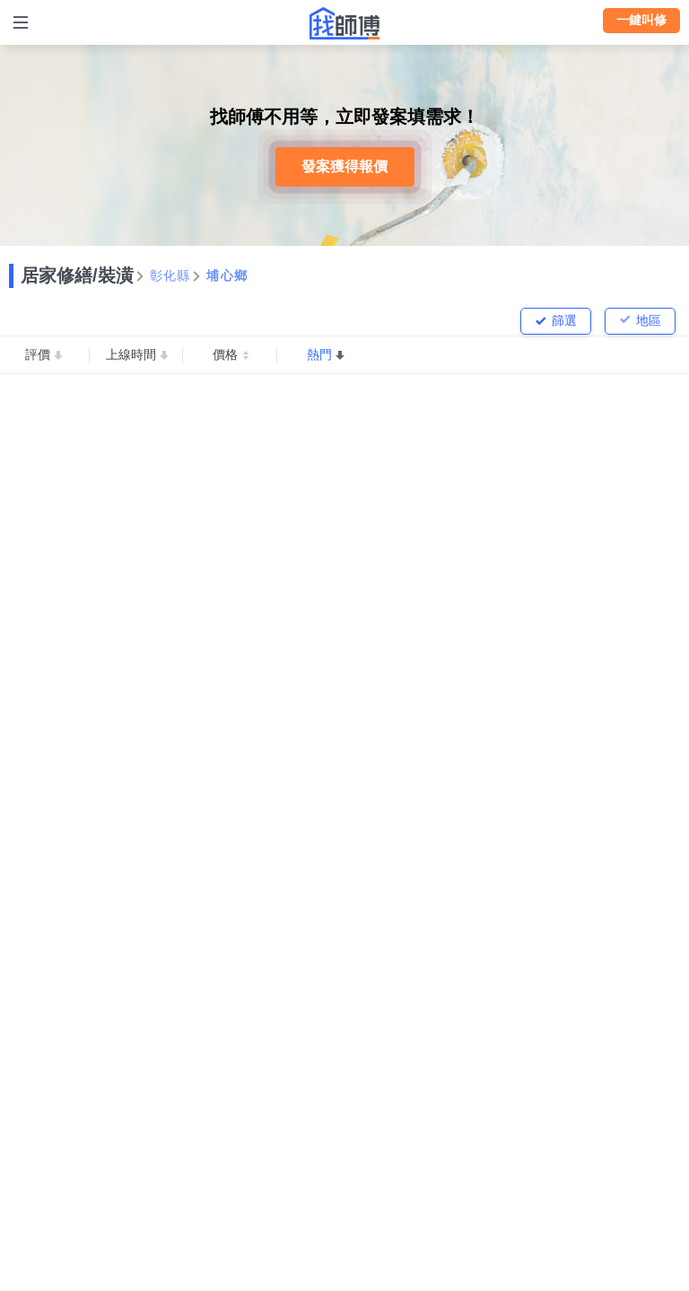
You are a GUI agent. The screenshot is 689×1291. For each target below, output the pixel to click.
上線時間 (131, 354)
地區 (648, 320)
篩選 (564, 320)
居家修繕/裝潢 (77, 275)
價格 (225, 354)
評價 (37, 354)
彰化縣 (170, 275)
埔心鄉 (227, 275)
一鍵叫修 (641, 20)
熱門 (319, 354)
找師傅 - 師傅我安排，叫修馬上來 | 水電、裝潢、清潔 (344, 23)
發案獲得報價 (344, 166)
